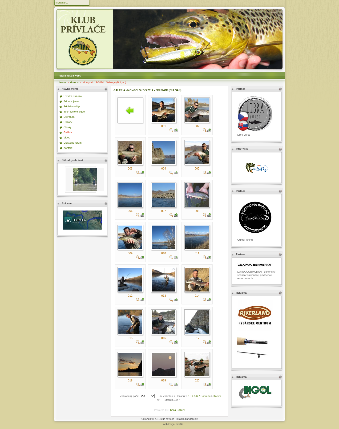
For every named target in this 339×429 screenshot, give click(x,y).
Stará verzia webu (70, 75)
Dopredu (205, 396)
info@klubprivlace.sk (187, 419)
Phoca (172, 410)
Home (62, 82)
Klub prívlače (167, 419)
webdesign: (173, 424)
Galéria (74, 82)
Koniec (218, 396)
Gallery (181, 410)
